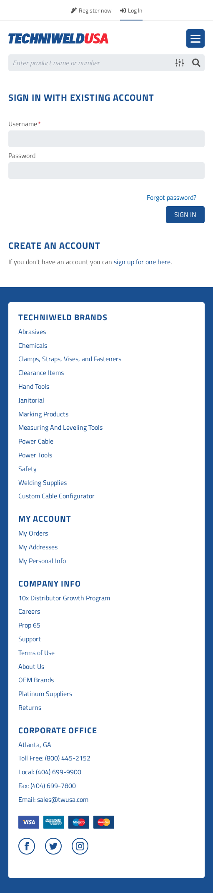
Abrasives (32, 331)
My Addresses (38, 547)
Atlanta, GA (34, 744)
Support (29, 639)
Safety (27, 468)
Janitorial (31, 400)
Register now (95, 10)
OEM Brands (36, 680)
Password (21, 155)
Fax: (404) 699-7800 (47, 785)
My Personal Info (42, 560)
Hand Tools (33, 386)
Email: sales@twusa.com (53, 799)
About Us (31, 666)
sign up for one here (142, 262)
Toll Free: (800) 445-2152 (54, 758)
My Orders (33, 533)
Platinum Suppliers (45, 693)
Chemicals (32, 345)
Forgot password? (171, 197)
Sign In (185, 214)
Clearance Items (41, 372)
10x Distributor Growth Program (64, 598)
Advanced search (179, 62)
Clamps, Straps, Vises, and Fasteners (69, 359)
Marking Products (43, 414)
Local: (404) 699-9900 (49, 772)
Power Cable (35, 441)
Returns (29, 707)
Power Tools (35, 455)
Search (196, 62)
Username (22, 124)
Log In (135, 10)
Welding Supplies (42, 482)
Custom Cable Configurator (56, 496)
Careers (29, 611)
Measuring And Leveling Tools (60, 427)
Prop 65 (29, 625)
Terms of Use (36, 652)
